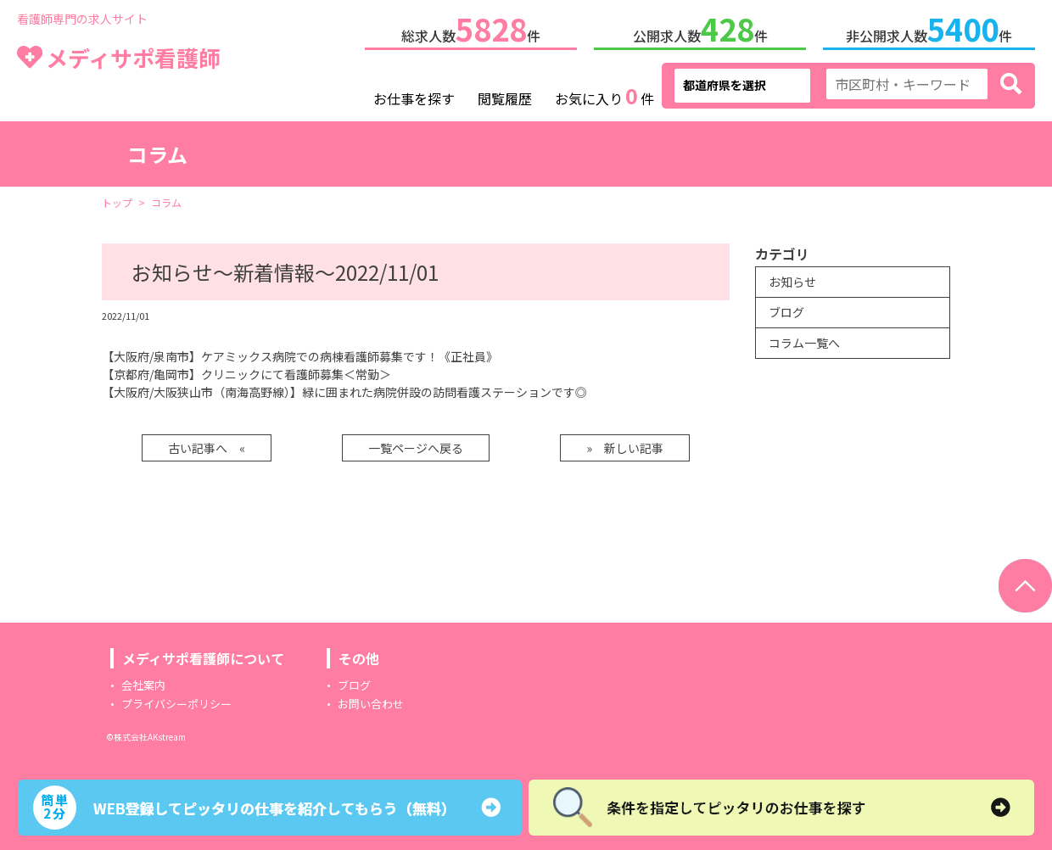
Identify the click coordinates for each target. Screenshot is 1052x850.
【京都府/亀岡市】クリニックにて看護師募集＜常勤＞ (246, 370)
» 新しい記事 (624, 444)
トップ (117, 199)
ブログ (786, 308)
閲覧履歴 (505, 95)
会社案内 (143, 682)
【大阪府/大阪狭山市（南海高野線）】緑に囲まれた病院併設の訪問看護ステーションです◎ (344, 388)
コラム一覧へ (804, 339)
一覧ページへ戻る (415, 444)
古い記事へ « (206, 444)
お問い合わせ (371, 700)
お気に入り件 (604, 93)
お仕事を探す (414, 95)
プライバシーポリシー (176, 700)
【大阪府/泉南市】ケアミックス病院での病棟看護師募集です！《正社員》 (300, 352)
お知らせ (792, 278)
